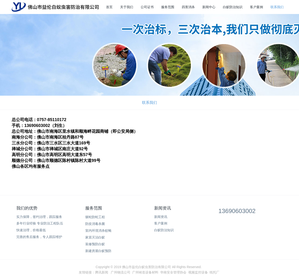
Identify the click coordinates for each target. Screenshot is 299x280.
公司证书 (147, 7)
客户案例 (256, 7)
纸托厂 (214, 272)
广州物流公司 (120, 272)
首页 (109, 7)
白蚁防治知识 (232, 7)
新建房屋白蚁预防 (98, 251)
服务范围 (167, 7)
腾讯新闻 (101, 272)
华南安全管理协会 (173, 272)
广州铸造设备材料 (145, 272)
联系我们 (277, 7)
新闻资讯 (162, 208)
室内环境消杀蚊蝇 (98, 230)
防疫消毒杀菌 (95, 224)
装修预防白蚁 (95, 244)
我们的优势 (26, 208)
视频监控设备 (198, 272)
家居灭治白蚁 (95, 237)
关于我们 (126, 7)
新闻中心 (208, 7)
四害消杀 (188, 7)
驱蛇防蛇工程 (95, 217)
